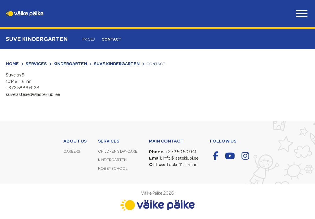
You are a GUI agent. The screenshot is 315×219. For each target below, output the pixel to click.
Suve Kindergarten (37, 39)
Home (12, 63)
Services (36, 63)
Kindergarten (70, 63)
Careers (71, 151)
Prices (88, 39)
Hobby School (113, 168)
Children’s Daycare (117, 151)
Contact (111, 39)
